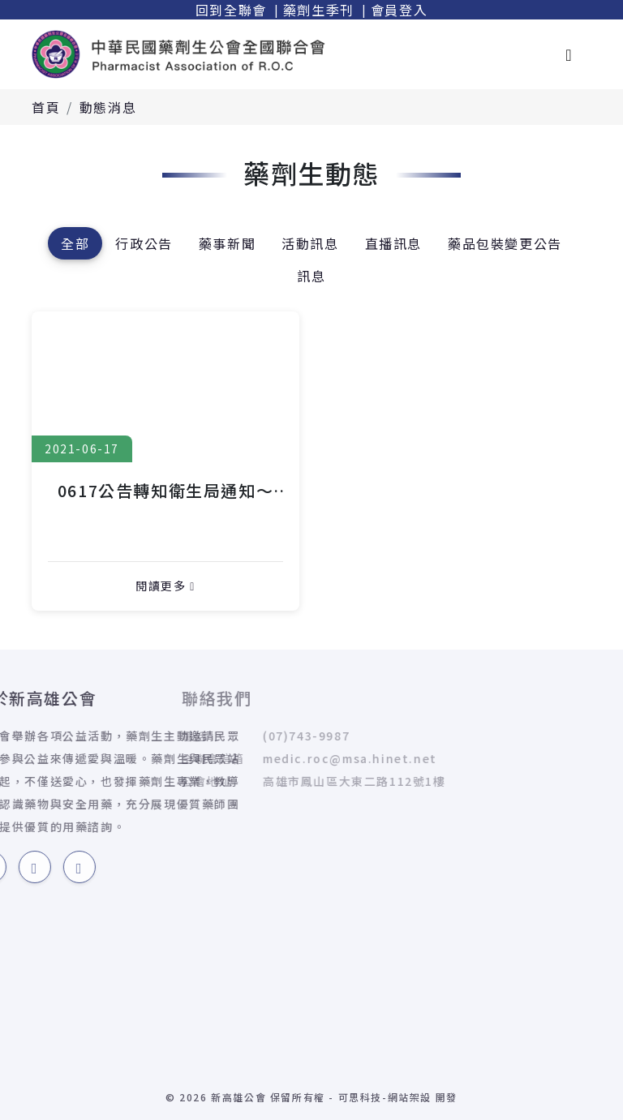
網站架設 (410, 1097)
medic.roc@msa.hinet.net (235, 758)
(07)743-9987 (191, 735)
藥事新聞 (227, 243)
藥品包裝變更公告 (505, 243)
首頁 (46, 107)
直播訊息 (393, 243)
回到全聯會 (231, 9)
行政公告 (143, 243)
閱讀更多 (165, 585)
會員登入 (399, 9)
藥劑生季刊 (318, 9)
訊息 (311, 275)
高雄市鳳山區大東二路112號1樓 (240, 781)
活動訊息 (309, 243)
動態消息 (107, 107)
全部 (75, 243)
